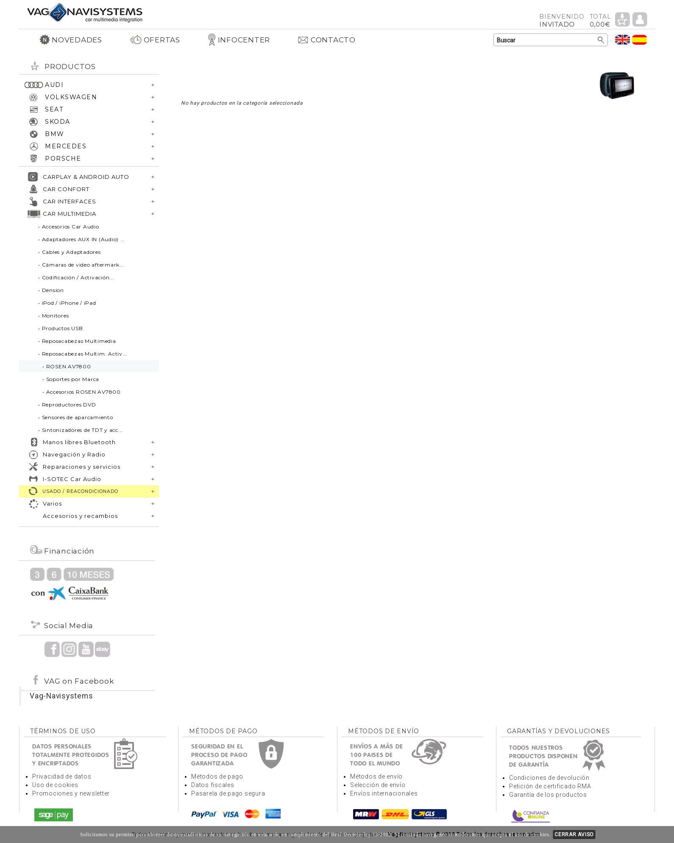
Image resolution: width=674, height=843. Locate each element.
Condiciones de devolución (549, 777)
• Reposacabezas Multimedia (77, 341)
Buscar (601, 40)
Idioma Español (639, 39)
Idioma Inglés (622, 39)
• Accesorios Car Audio (68, 226)
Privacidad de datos (61, 776)
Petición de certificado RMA (550, 786)
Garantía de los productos (548, 794)
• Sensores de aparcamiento (75, 417)
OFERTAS (154, 40)
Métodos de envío (376, 776)
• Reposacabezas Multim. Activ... (82, 354)
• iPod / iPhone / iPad (67, 303)
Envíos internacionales (384, 793)
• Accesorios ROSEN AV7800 (81, 392)
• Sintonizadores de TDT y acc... (80, 430)
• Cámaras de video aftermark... (81, 265)
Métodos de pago (217, 776)
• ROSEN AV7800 (66, 366)
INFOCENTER (238, 40)
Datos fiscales (212, 785)
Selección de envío (378, 785)
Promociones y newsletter (71, 793)
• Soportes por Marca (70, 379)
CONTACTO (326, 40)
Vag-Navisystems (61, 696)
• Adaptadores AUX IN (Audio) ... (81, 239)
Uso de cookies (55, 785)
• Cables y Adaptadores (69, 252)
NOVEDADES (70, 40)
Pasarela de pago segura (228, 793)
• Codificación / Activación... (76, 277)
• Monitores (53, 315)
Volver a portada (84, 12)
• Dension (51, 290)
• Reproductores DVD (67, 404)
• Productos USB (60, 328)
